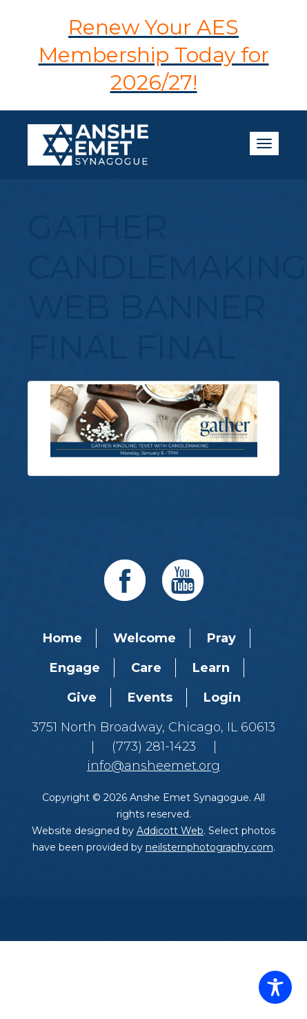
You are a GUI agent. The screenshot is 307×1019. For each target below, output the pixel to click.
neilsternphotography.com (209, 847)
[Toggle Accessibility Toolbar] (275, 987)
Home (62, 638)
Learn (211, 667)
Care (146, 667)
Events (150, 697)
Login (222, 697)
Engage (75, 667)
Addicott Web (170, 830)
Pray (221, 638)
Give (82, 697)
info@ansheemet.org (153, 765)
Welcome (144, 638)
